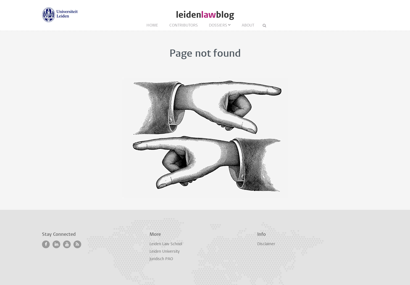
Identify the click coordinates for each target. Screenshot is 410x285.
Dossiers (218, 25)
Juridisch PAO (161, 259)
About (248, 25)
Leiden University (164, 252)
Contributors (183, 25)
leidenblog (205, 15)
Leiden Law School (165, 244)
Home (152, 25)
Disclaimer (266, 244)
